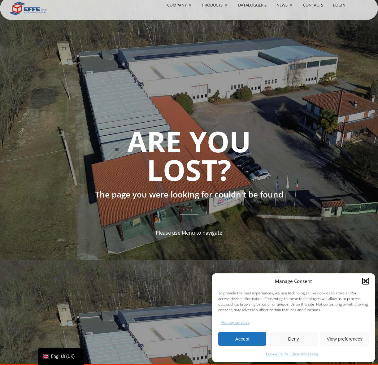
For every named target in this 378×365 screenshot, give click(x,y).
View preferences (345, 338)
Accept (242, 338)
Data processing (304, 354)
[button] (366, 281)
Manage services (235, 322)
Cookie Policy (277, 354)
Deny (293, 338)
